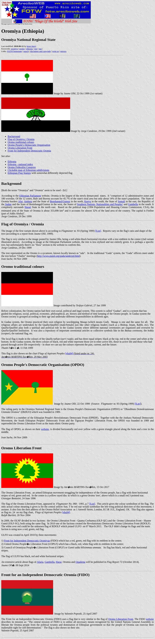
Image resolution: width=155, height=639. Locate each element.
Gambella (133, 204)
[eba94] (66, 512)
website (45, 429)
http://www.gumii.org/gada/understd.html (58, 256)
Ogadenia (80, 562)
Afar (20, 201)
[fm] (98, 230)
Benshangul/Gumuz (60, 201)
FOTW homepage (14, 51)
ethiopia (29, 49)
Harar (59, 562)
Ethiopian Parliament (30, 195)
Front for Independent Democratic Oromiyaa (27, 540)
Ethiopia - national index (20, 164)
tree (35, 49)
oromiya (14, 49)
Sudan (8, 204)
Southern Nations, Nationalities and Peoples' (100, 204)
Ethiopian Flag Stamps (19, 173)
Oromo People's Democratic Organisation (29, 145)
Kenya (87, 201)
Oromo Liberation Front (20, 147)
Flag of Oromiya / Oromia (21, 139)
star (40, 49)
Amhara (28, 201)
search (26, 51)
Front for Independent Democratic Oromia (29, 150)
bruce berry (31, 46)
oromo (22, 49)
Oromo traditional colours (21, 142)
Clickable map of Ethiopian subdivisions (28, 170)
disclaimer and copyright (40, 51)
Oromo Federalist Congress (22, 167)
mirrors (63, 51)
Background (14, 136)
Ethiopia (12, 161)
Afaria (40, 562)
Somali (121, 201)
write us (55, 51)
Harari (28, 207)
